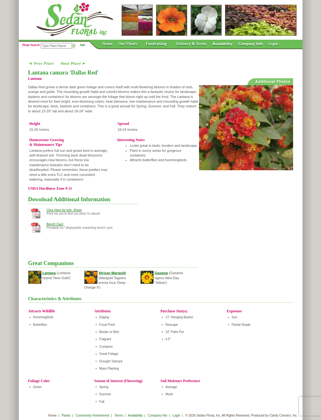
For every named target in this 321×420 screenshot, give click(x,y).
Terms (118, 415)
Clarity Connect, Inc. (283, 415)
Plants (66, 415)
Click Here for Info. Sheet (64, 210)
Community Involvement (92, 415)
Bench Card (55, 224)
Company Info (157, 415)
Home (52, 415)
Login (176, 415)
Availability (135, 415)
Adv (82, 45)
